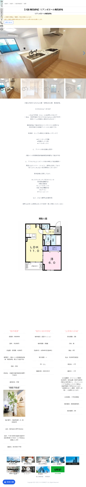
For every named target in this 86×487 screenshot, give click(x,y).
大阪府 (6, 3)
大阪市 (11, 3)
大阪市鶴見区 (18, 3)
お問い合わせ (8, 22)
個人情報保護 (39, 476)
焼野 (25, 3)
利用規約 (47, 476)
